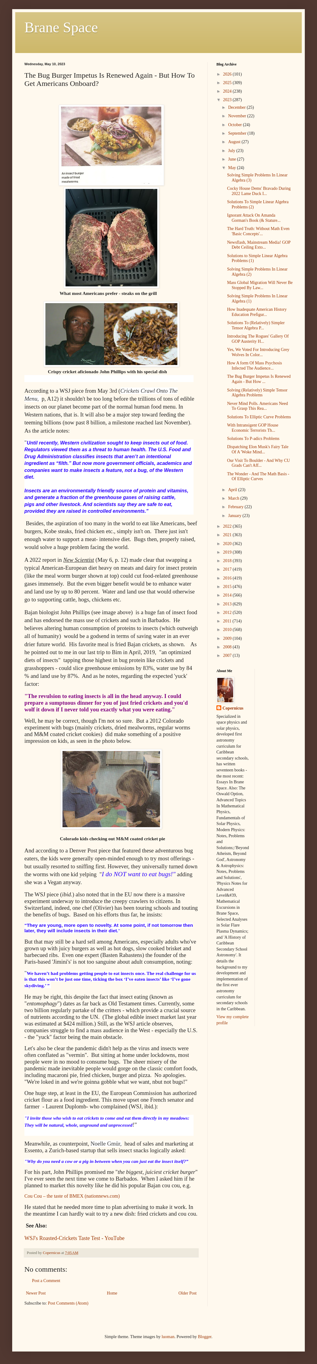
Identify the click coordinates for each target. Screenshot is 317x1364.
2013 (228, 604)
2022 (228, 526)
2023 (228, 99)
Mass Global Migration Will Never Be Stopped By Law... (260, 285)
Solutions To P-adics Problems (253, 438)
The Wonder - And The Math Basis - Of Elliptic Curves (258, 476)
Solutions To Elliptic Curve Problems (259, 417)
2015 (228, 586)
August (234, 142)
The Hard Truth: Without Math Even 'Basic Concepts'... (258, 231)
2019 (228, 552)
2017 (228, 569)
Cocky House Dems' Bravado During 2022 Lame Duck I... (259, 191)
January (235, 515)
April (233, 489)
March (234, 498)
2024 (228, 91)
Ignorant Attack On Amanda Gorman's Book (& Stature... (253, 218)
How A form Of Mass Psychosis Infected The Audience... (254, 365)
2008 (228, 647)
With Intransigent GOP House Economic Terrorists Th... (252, 428)
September (237, 133)
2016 (228, 578)
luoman (168, 1336)
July (232, 150)
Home (112, 1293)
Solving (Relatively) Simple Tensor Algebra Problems (257, 393)
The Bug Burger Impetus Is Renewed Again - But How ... (259, 379)
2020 (228, 543)
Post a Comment (46, 1280)
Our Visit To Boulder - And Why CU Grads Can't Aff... (258, 463)
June (232, 159)
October (235, 124)
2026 (228, 74)
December (237, 107)
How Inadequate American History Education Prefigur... (257, 312)
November (237, 116)
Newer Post (36, 1293)
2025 (228, 82)
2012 (228, 612)
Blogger (204, 1336)
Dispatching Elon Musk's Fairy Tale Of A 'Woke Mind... (257, 449)
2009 (228, 638)
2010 (228, 629)
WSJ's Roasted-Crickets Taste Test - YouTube (74, 1238)
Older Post (188, 1293)
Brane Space (61, 27)
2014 (228, 595)
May (232, 167)
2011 (228, 621)
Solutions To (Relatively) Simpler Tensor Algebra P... (256, 325)
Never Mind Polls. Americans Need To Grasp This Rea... (257, 406)
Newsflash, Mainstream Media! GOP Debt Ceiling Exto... (258, 245)
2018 (228, 560)
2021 (228, 535)
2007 (228, 655)
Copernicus (233, 708)
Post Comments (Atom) (68, 1303)
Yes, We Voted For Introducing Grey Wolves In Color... (258, 352)
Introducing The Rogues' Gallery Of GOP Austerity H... (258, 339)
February (236, 507)
